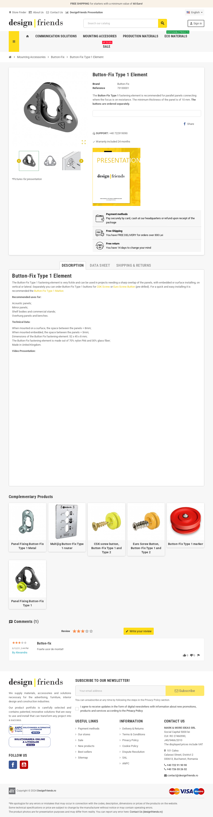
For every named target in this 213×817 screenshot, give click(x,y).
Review (65, 631)
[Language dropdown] (194, 12)
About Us (36, 12)
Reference (99, 88)
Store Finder (17, 12)
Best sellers (85, 751)
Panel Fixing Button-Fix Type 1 (27, 603)
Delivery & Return (132, 728)
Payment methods (88, 728)
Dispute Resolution (133, 751)
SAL (124, 757)
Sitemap (83, 757)
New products (86, 746)
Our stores (84, 734)
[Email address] (120, 691)
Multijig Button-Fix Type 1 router (67, 546)
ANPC (125, 763)
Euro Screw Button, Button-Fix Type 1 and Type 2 (146, 548)
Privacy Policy (134, 710)
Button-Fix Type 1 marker (185, 544)
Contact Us (54, 12)
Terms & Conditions (133, 734)
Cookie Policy (130, 746)
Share (189, 123)
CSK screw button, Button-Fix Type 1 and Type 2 (106, 548)
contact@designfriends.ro (182, 775)
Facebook (13, 765)
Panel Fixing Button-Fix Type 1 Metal (27, 546)
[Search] (125, 23)
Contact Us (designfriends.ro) (146, 811)
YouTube (24, 765)
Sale (80, 740)
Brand (96, 83)
